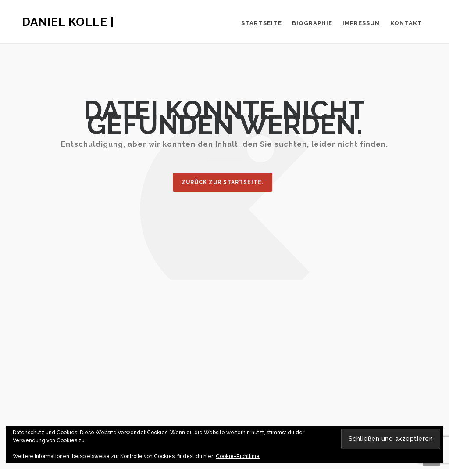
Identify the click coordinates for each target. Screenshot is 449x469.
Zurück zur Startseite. (223, 182)
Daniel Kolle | (68, 22)
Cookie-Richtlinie (238, 456)
